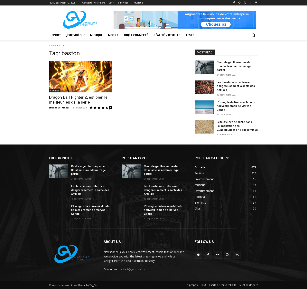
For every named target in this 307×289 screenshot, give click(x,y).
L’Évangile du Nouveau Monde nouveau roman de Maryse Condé (236, 106)
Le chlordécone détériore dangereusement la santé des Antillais (236, 86)
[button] (253, 35)
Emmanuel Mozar (59, 107)
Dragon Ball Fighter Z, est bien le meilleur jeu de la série (78, 100)
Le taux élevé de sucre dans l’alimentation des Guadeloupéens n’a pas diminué (237, 125)
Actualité (54, 90)
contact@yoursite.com (133, 269)
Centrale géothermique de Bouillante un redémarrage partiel (234, 66)
